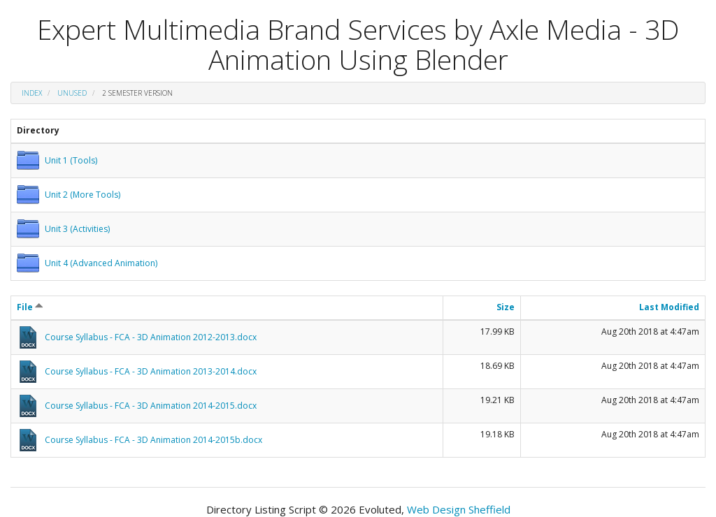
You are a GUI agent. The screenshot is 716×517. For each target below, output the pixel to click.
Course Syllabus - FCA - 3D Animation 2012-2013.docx (151, 337)
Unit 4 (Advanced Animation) (101, 263)
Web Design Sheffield (458, 509)
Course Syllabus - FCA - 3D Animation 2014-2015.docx (151, 406)
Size (505, 307)
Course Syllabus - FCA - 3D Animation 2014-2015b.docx (153, 440)
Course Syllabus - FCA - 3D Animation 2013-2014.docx (151, 371)
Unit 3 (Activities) (77, 229)
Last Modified (669, 307)
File (30, 307)
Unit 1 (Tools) (71, 160)
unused (72, 93)
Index (32, 93)
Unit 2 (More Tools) (82, 195)
